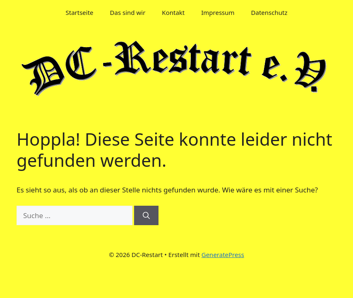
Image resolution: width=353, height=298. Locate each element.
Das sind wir (128, 12)
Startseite (80, 12)
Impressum (217, 12)
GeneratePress (223, 254)
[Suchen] (146, 216)
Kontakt (173, 12)
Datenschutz (269, 12)
